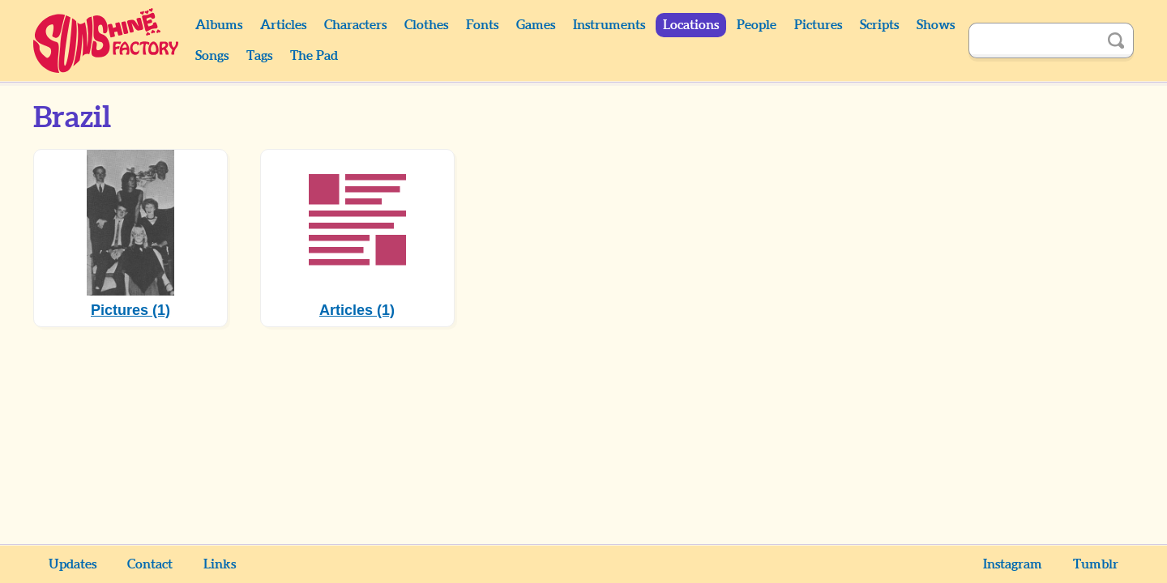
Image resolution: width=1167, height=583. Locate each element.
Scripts (879, 25)
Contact (150, 564)
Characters (355, 25)
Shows (936, 25)
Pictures (818, 25)
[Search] (1033, 40)
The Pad (314, 55)
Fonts (482, 25)
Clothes (426, 25)
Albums (218, 25)
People (756, 25)
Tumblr (1095, 564)
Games (535, 25)
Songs (212, 55)
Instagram (1012, 564)
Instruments (609, 25)
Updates (72, 564)
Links (219, 564)
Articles (283, 25)
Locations (691, 25)
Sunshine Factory (106, 40)
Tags (259, 55)
